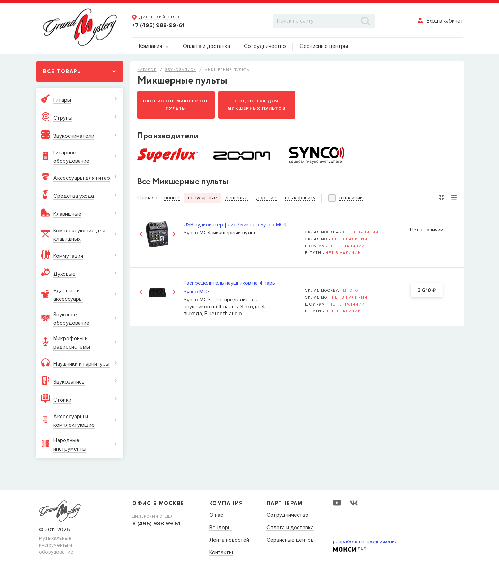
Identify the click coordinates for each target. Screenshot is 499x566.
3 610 (427, 290)
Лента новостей (229, 540)
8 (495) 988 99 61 (156, 523)
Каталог (146, 70)
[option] (157, 234)
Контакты (221, 553)
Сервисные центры (290, 540)
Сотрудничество (287, 515)
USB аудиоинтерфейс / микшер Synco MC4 (235, 225)
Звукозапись (180, 70)
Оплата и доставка (290, 528)
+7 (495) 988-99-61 (158, 25)
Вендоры (220, 528)
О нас (216, 515)
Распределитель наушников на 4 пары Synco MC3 (230, 287)
